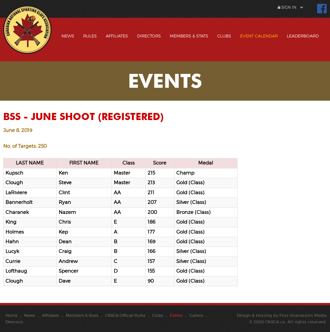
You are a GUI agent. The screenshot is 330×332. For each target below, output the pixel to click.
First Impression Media (303, 315)
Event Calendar (259, 35)
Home (11, 315)
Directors (149, 35)
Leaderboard (303, 35)
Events (176, 315)
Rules (90, 35)
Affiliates (117, 35)
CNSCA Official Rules (125, 315)
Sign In (287, 7)
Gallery (196, 315)
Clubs (224, 35)
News (68, 35)
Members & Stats (189, 35)
